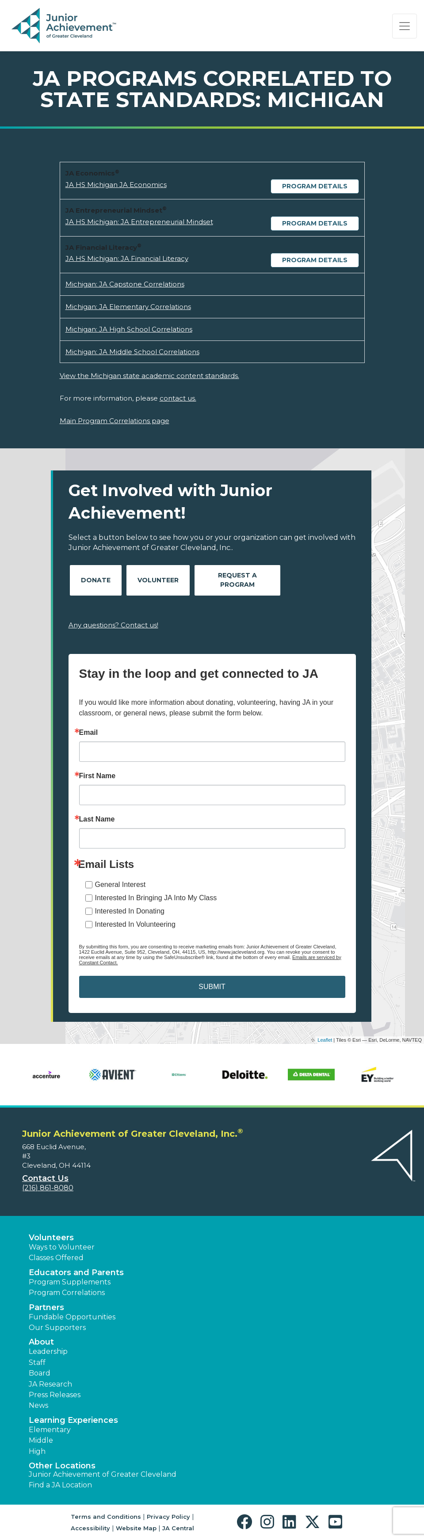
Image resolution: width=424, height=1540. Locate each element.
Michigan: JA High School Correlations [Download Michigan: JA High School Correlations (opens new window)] (128, 329)
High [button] (37, 1451)
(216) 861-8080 (47, 1188)
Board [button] (39, 1373)
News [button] (38, 1405)
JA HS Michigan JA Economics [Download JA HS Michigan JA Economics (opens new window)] (116, 184)
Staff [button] (37, 1362)
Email (88, 732)
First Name (97, 776)
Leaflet (324, 1040)
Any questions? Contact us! (113, 625)
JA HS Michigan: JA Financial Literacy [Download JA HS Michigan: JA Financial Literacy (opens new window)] (126, 258)
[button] (246, 1522)
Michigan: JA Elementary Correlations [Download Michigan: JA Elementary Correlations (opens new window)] (128, 306)
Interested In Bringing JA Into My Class (156, 898)
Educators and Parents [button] (76, 1272)
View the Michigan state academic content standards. (149, 375)
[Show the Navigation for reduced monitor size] (404, 26)
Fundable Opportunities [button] (72, 1317)
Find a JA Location (60, 1485)
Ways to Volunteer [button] (62, 1247)
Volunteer (158, 580)
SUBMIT (212, 986)
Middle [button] (41, 1440)
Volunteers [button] (51, 1238)
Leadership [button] (48, 1351)
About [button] (41, 1342)
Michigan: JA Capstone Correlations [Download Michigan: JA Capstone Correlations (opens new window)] (124, 284)
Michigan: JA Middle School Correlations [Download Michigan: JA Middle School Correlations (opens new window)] (132, 352)
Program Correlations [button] (67, 1292)
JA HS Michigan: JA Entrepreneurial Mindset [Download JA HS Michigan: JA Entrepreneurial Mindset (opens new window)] (139, 222)
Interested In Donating (129, 911)
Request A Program (237, 579)
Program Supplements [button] (70, 1282)
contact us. (178, 398)
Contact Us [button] (45, 1178)
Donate (96, 580)
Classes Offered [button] (56, 1257)
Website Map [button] (136, 1528)
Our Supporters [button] (57, 1327)
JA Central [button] (178, 1528)
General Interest (120, 884)
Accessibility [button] (90, 1528)
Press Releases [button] (54, 1395)
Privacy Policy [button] (168, 1516)
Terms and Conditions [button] (106, 1516)
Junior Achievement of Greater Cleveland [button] (102, 1474)
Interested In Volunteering (135, 924)
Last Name (97, 819)
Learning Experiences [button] (73, 1420)
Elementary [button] (50, 1429)
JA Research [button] (50, 1384)
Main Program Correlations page (114, 421)
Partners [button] (46, 1307)
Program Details (315, 186)
